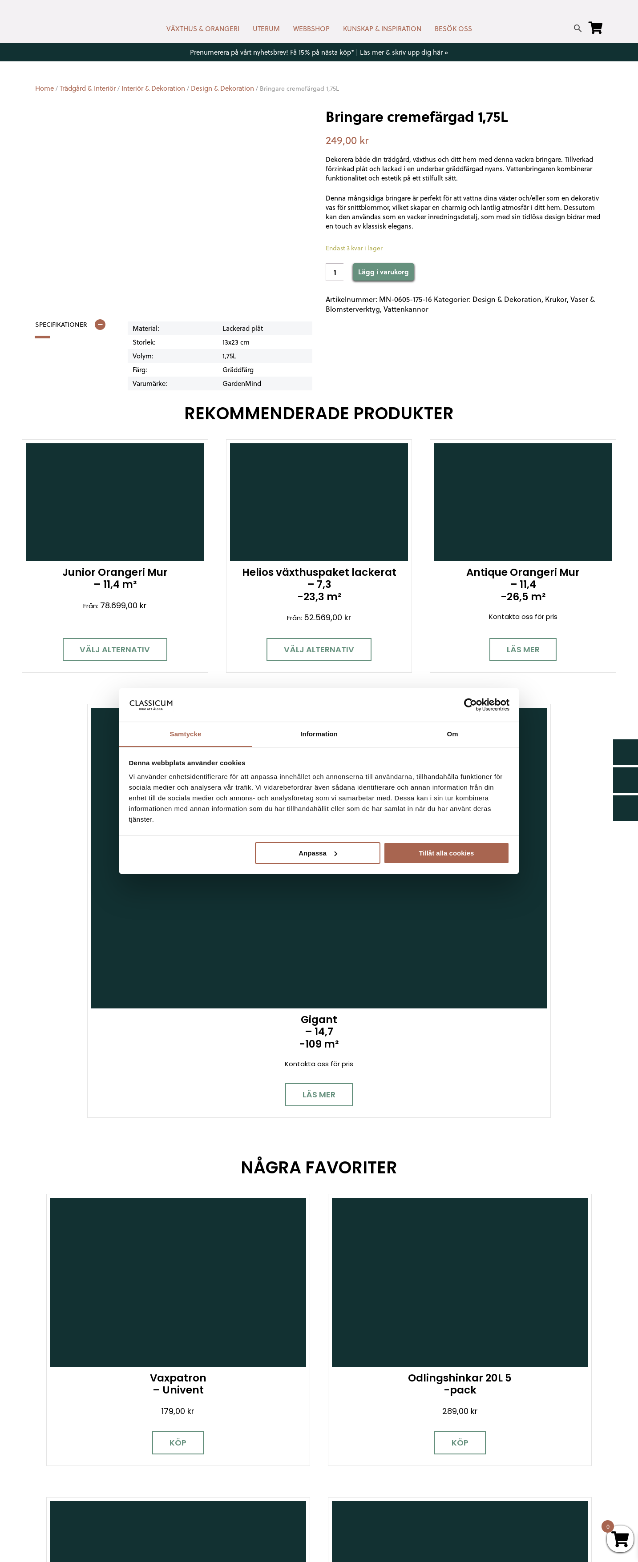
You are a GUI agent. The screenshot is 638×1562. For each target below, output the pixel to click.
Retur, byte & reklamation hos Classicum (393, 1492)
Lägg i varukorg (383, 272)
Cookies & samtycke (359, 1414)
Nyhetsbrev (344, 1401)
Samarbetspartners (504, 1437)
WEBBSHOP (311, 28)
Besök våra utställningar (401, 1279)
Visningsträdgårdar (502, 1424)
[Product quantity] (334, 272)
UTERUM (266, 28)
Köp (105, 884)
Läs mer (395, 628)
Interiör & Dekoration (153, 88)
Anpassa (318, 853)
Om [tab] (452, 734)
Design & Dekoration (222, 88)
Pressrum (486, 1475)
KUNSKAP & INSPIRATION (382, 28)
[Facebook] (42, 1442)
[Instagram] (73, 1442)
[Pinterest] (104, 1442)
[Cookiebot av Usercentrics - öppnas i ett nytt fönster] (470, 704)
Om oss (338, 1479)
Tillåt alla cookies (446, 853)
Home (44, 88)
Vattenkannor (406, 309)
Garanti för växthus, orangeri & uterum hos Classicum (534, 1406)
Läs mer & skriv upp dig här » (404, 52)
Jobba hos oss (495, 1449)
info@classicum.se (208, 1435)
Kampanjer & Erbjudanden (513, 1462)
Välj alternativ (89, 628)
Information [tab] (319, 734)
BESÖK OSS (453, 28)
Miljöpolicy (487, 1388)
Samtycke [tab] (186, 734)
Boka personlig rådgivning (238, 1279)
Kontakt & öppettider (361, 1388)
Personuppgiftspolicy (506, 1488)
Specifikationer (61, 324)
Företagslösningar (355, 1427)
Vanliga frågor (349, 1466)
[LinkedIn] (135, 1442)
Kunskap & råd (349, 1453)
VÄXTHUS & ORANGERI (202, 28)
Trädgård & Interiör (88, 88)
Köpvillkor (341, 1440)
